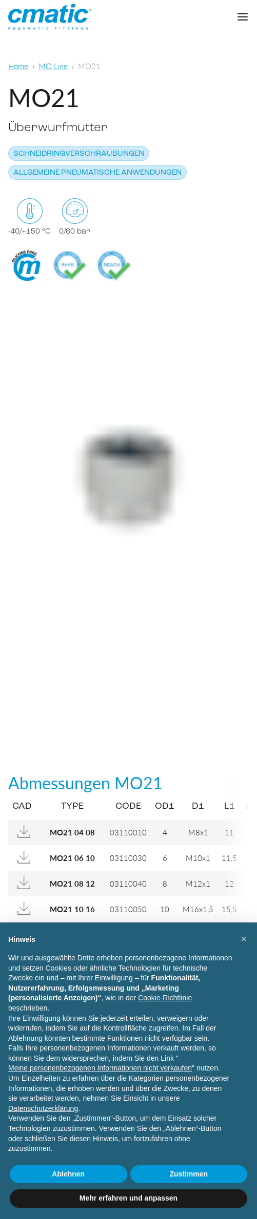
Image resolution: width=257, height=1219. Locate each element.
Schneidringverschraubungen (78, 154)
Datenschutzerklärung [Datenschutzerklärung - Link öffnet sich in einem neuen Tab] (43, 1108)
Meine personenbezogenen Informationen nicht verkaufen (100, 1068)
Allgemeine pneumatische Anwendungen (97, 173)
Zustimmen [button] (188, 1174)
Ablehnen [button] (68, 1174)
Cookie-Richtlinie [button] (165, 998)
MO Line (53, 65)
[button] (243, 939)
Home (18, 65)
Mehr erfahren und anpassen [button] (128, 1198)
